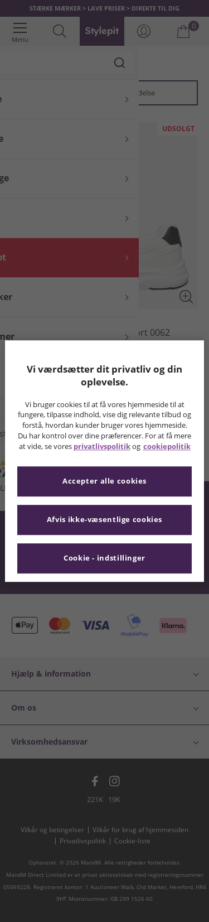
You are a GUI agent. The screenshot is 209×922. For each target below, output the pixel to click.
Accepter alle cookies (104, 481)
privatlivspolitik (102, 446)
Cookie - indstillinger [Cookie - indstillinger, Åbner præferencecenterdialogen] (104, 558)
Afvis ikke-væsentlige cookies (104, 519)
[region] (104, 461)
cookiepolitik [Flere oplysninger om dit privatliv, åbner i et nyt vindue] (167, 446)
